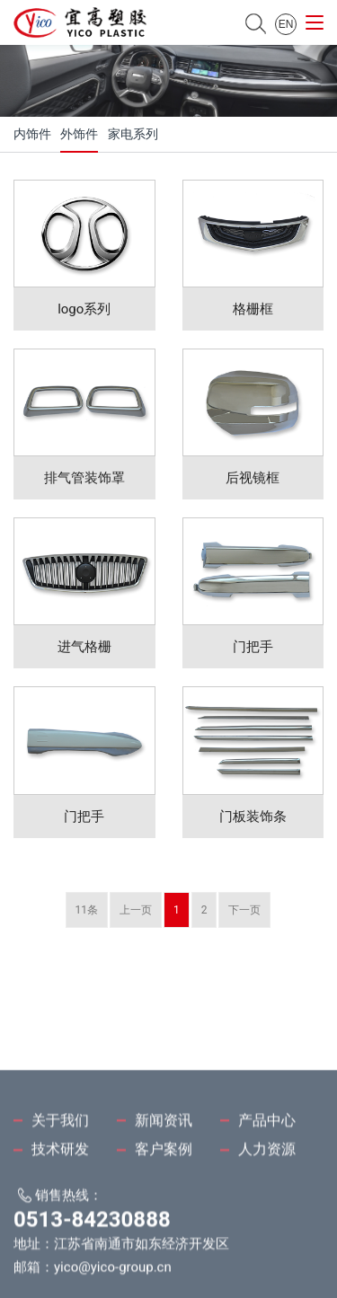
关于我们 (60, 1166)
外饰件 (79, 134)
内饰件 (32, 134)
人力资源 (267, 1195)
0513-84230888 (92, 1266)
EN (286, 24)
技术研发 (60, 1195)
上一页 (136, 910)
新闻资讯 (163, 1166)
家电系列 (133, 134)
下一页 (244, 910)
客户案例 (163, 1195)
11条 (87, 910)
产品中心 (267, 1166)
